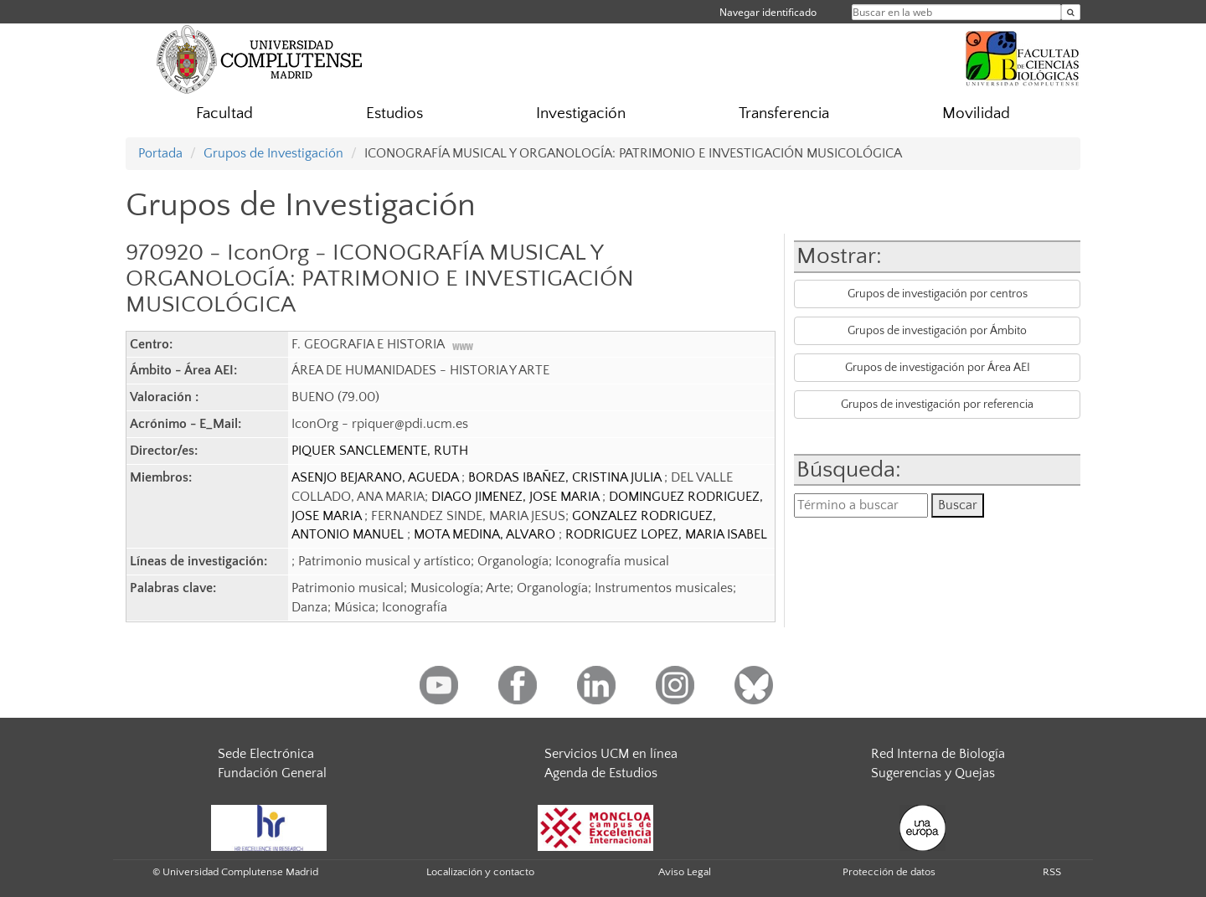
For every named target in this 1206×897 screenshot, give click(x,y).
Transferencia (784, 113)
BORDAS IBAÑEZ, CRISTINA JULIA (566, 477)
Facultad (224, 113)
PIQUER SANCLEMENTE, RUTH (379, 450)
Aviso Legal (684, 872)
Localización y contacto (480, 872)
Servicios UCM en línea (611, 753)
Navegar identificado (768, 12)
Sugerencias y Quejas (933, 773)
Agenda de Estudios (600, 773)
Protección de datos (889, 872)
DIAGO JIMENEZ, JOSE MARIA (516, 496)
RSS (1052, 872)
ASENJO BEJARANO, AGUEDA (376, 477)
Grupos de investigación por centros (938, 294)
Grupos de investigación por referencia (937, 404)
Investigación (581, 113)
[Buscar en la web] (1070, 12)
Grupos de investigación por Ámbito (937, 331)
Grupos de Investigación (273, 153)
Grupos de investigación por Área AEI (937, 367)
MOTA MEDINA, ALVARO (486, 534)
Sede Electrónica (266, 753)
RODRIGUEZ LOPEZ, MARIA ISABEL (666, 534)
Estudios (394, 113)
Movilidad (976, 113)
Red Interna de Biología (938, 753)
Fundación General (272, 773)
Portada (160, 153)
